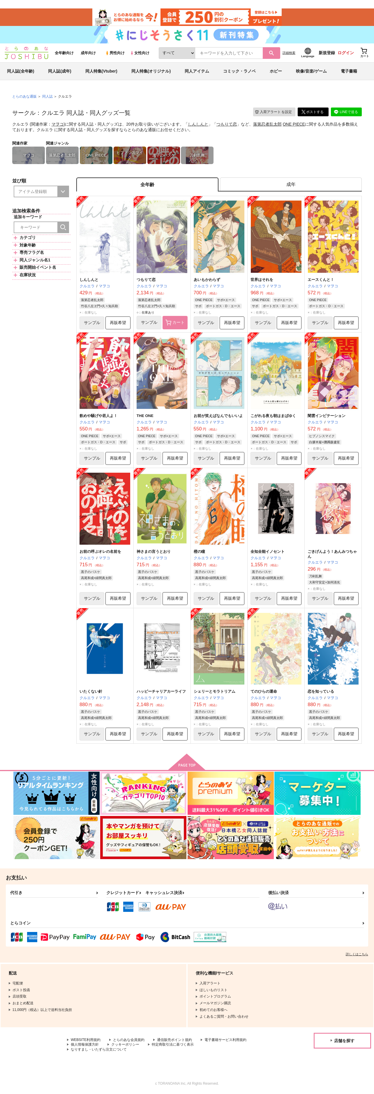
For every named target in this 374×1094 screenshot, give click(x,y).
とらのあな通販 (24, 96)
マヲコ (58, 124)
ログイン (346, 52)
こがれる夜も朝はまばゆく (273, 416)
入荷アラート (273, 112)
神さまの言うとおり (154, 551)
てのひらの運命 (263, 691)
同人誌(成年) (59, 71)
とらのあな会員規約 (128, 1040)
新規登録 (327, 52)
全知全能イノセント (267, 551)
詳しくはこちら (357, 954)
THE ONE (145, 416)
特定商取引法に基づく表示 (173, 1044)
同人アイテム (197, 71)
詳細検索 (289, 52)
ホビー (276, 71)
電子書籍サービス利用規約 (225, 1040)
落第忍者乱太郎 (267, 124)
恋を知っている (321, 691)
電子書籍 (349, 71)
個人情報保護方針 (85, 1044)
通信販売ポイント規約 (174, 1040)
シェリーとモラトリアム (214, 691)
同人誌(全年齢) (20, 71)
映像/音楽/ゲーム (311, 71)
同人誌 (47, 96)
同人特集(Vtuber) (101, 71)
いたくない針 (91, 691)
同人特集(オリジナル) (151, 71)
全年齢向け (64, 53)
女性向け (139, 53)
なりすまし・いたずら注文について (99, 1049)
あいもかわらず (207, 279)
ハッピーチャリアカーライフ (161, 691)
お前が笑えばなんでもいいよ (218, 416)
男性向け (115, 53)
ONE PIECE (294, 124)
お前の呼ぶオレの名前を (100, 551)
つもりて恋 (226, 124)
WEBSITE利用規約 (85, 1040)
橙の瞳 (199, 551)
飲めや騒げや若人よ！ (98, 416)
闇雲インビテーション (326, 416)
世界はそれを (261, 279)
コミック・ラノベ (239, 71)
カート (175, 323)
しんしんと (198, 124)
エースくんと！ (321, 279)
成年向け (88, 53)
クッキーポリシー (125, 1044)
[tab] (291, 184)
